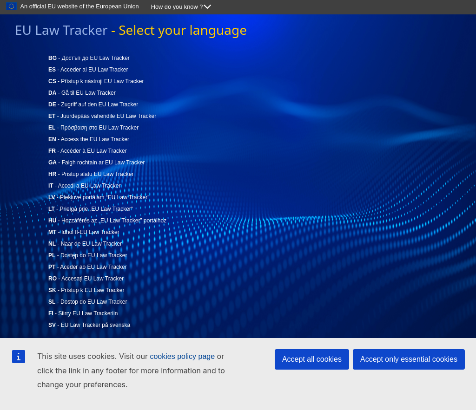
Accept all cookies (312, 359)
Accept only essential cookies (408, 359)
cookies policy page (182, 356)
